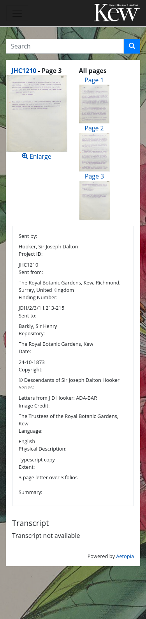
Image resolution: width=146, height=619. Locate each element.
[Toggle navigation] (17, 13)
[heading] (36, 70)
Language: (30, 430)
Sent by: (28, 235)
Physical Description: (43, 448)
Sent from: (31, 272)
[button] (132, 46)
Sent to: (28, 315)
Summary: (30, 492)
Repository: (32, 333)
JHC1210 (23, 70)
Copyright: (30, 369)
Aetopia (125, 556)
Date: (25, 351)
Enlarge (36, 118)
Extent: (27, 466)
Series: (26, 387)
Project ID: (30, 253)
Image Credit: (34, 405)
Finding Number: (38, 297)
